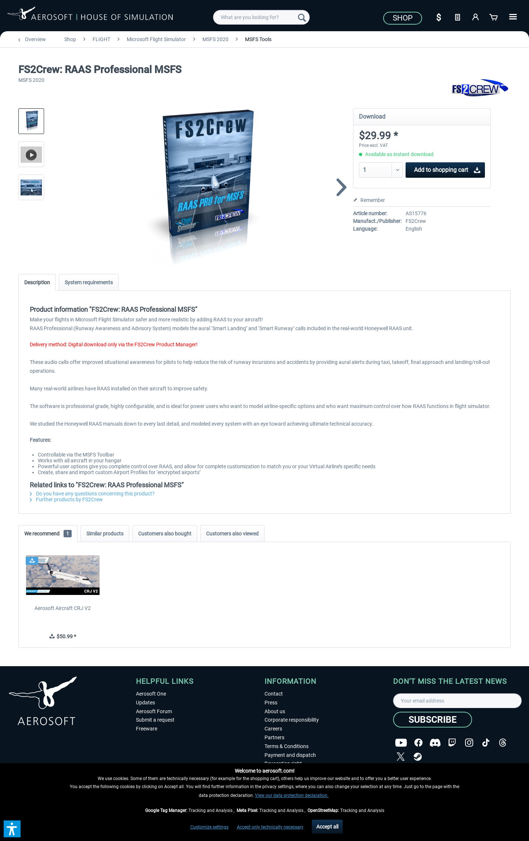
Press (270, 702)
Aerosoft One (151, 694)
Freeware (146, 729)
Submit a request (155, 720)
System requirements (89, 282)
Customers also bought (164, 534)
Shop (403, 18)
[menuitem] (261, 17)
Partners (274, 737)
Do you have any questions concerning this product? (92, 494)
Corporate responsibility (291, 720)
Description (37, 282)
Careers (273, 729)
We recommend (48, 534)
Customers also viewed (232, 534)
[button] (12, 828)
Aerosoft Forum (154, 711)
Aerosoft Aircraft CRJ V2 (63, 608)
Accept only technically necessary (270, 827)
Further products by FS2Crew (66, 499)
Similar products (104, 534)
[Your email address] (457, 700)
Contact (273, 694)
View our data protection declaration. (291, 795)
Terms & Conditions (286, 746)
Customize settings (209, 827)
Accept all (327, 827)
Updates (145, 702)
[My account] (475, 16)
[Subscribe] (432, 720)
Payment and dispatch (290, 755)
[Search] (302, 17)
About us (274, 711)
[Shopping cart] (494, 16)
